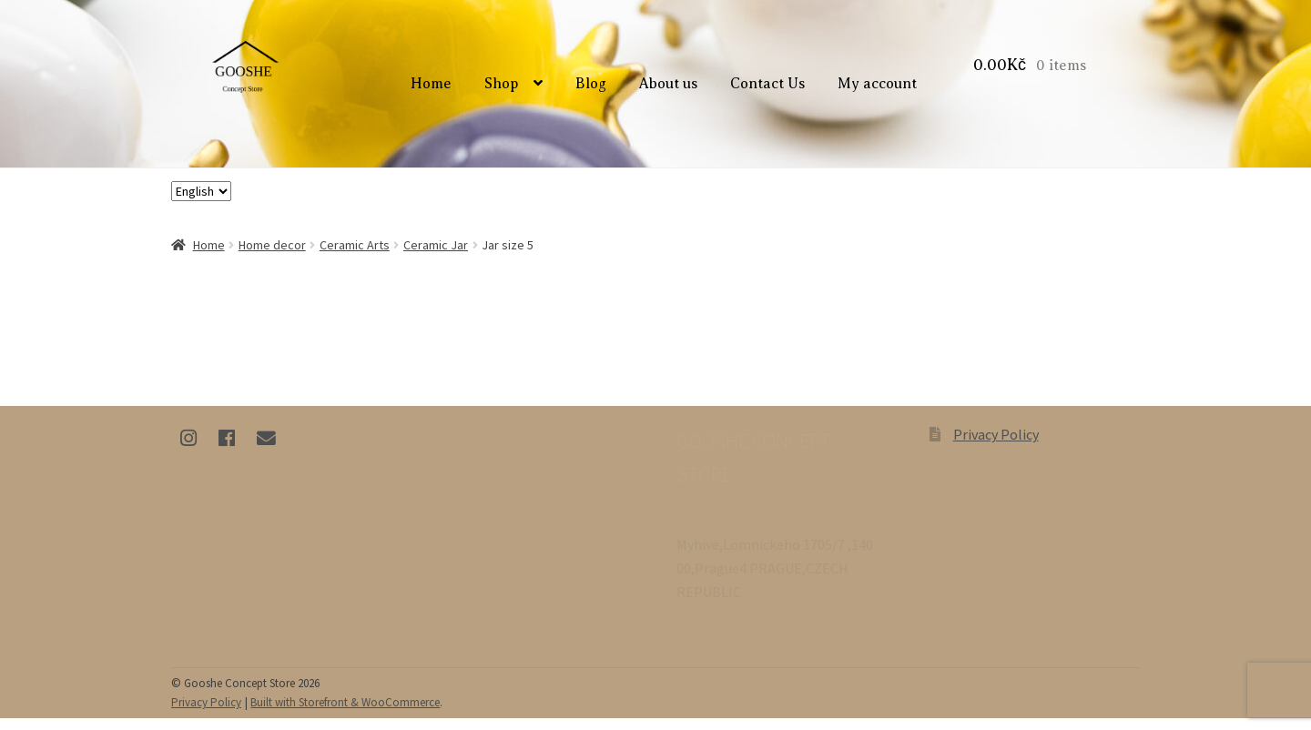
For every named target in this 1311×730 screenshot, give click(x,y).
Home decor (272, 256)
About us (671, 90)
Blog (593, 90)
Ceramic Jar (435, 256)
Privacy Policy (996, 446)
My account (880, 90)
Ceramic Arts (355, 256)
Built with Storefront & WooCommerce (345, 714)
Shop (504, 90)
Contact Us (770, 90)
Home (433, 90)
